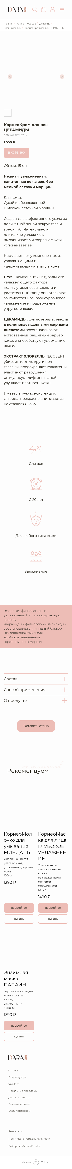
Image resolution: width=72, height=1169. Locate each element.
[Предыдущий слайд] (10, 76)
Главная (8, 23)
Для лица (44, 23)
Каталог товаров (26, 23)
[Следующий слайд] (62, 76)
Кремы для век (12, 28)
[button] (52, 9)
